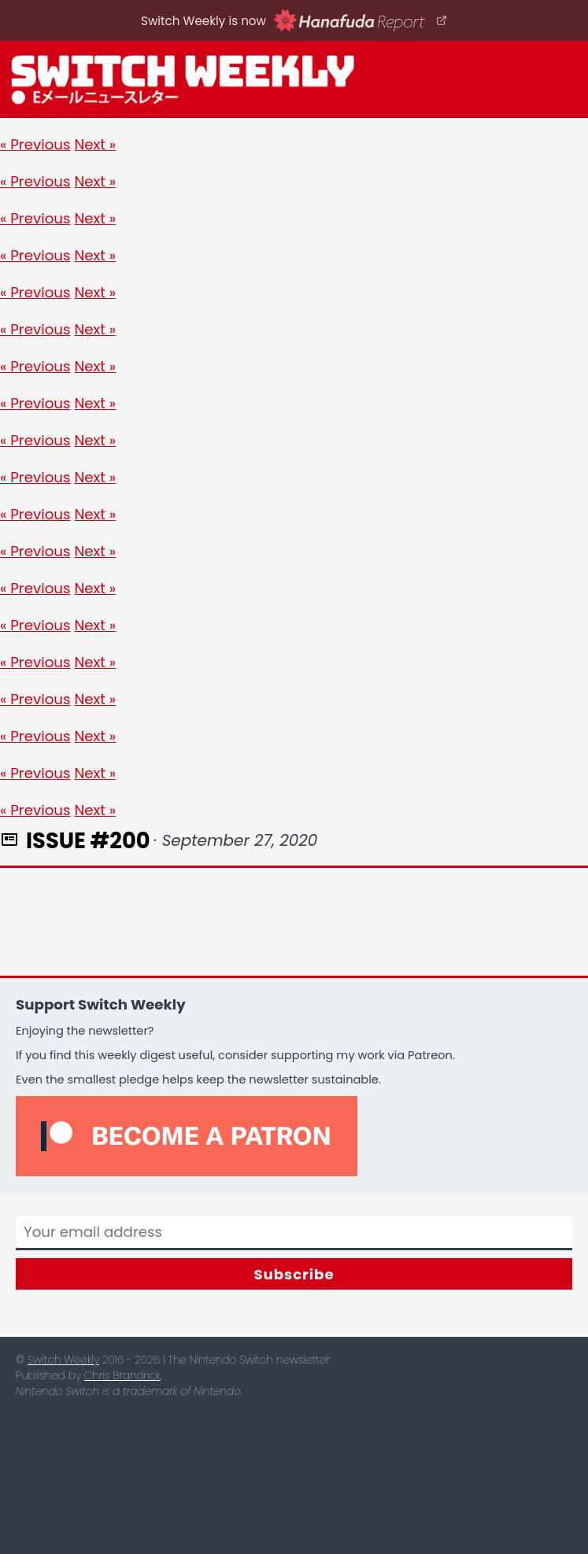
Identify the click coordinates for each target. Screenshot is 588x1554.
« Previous (35, 144)
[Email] (294, 1233)
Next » (95, 144)
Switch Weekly (63, 1360)
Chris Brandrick (122, 1375)
